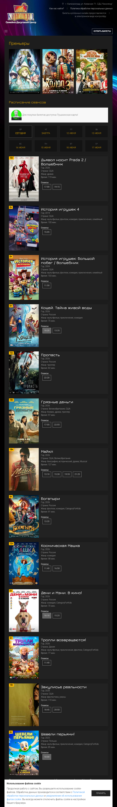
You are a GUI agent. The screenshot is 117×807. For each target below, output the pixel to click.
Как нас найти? (56, 8)
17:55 (46, 424)
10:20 (46, 330)
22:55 (57, 424)
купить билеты (102, 31)
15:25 (57, 615)
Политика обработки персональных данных (91, 8)
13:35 (57, 330)
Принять (101, 793)
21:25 (77, 474)
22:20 (46, 377)
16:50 (57, 568)
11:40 (46, 568)
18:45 (46, 710)
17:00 (46, 187)
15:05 (46, 232)
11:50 (46, 285)
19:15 (57, 187)
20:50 (57, 710)
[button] (5, 31)
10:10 (46, 615)
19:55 (67, 474)
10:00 (46, 757)
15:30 (57, 474)
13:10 (46, 474)
